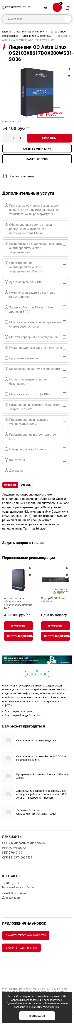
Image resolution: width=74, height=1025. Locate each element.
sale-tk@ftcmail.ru (14, 893)
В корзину (49, 138)
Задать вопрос (37, 159)
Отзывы (26, 484)
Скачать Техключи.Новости (26, 935)
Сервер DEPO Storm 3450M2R (53, 600)
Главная (7, 31)
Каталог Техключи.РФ (30, 31)
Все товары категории (18, 711)
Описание (10, 484)
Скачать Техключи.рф (21, 947)
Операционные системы (37, 35)
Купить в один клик (37, 148)
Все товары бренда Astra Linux (23, 715)
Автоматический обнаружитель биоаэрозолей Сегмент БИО (18, 603)
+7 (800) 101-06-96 (45, 7)
